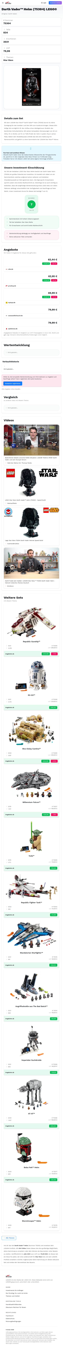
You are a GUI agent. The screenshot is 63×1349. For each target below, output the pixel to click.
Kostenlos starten (55, 3)
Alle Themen (8, 1238)
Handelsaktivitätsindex (13, 1304)
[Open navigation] (2, 2)
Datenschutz (10, 1318)
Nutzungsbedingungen (13, 1321)
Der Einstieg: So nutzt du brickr (17, 1293)
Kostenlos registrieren (12, 383)
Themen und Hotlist (13, 1296)
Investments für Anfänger (14, 1290)
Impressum (10, 1316)
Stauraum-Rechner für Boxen (16, 1307)
